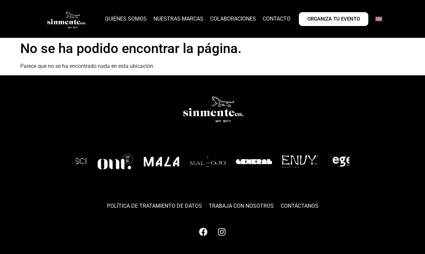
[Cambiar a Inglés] (378, 19)
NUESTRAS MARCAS (178, 19)
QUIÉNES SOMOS (126, 19)
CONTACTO (276, 19)
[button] (185, 187)
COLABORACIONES (233, 19)
